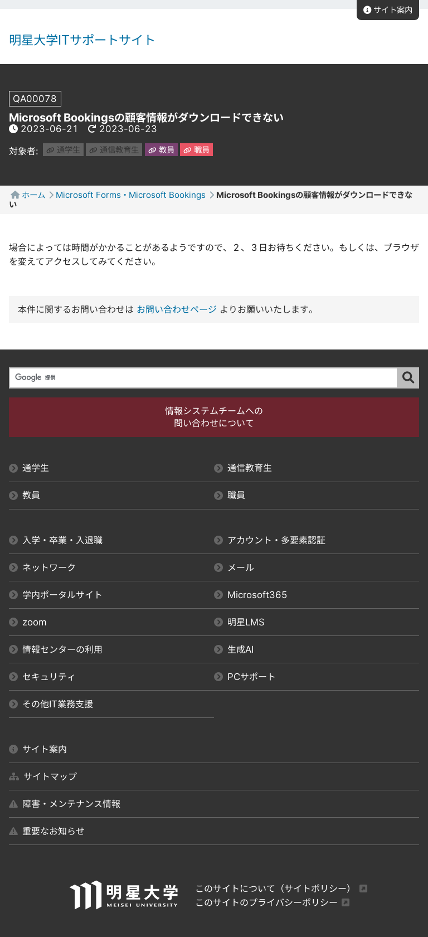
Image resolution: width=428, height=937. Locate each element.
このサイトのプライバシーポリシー (266, 902)
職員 (196, 149)
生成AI (234, 649)
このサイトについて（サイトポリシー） (275, 888)
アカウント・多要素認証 (269, 540)
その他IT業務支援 (51, 704)
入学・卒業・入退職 (56, 540)
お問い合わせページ (177, 309)
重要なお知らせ (47, 831)
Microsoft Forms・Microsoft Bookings (131, 195)
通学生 (63, 149)
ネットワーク (42, 567)
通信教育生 (114, 149)
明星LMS (239, 622)
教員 (161, 149)
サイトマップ (43, 776)
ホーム (33, 195)
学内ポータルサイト (56, 594)
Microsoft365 (251, 594)
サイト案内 (388, 10)
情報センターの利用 (56, 649)
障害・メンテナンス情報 (64, 803)
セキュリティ (42, 676)
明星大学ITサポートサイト (82, 39)
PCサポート (245, 676)
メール (234, 567)
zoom (28, 622)
